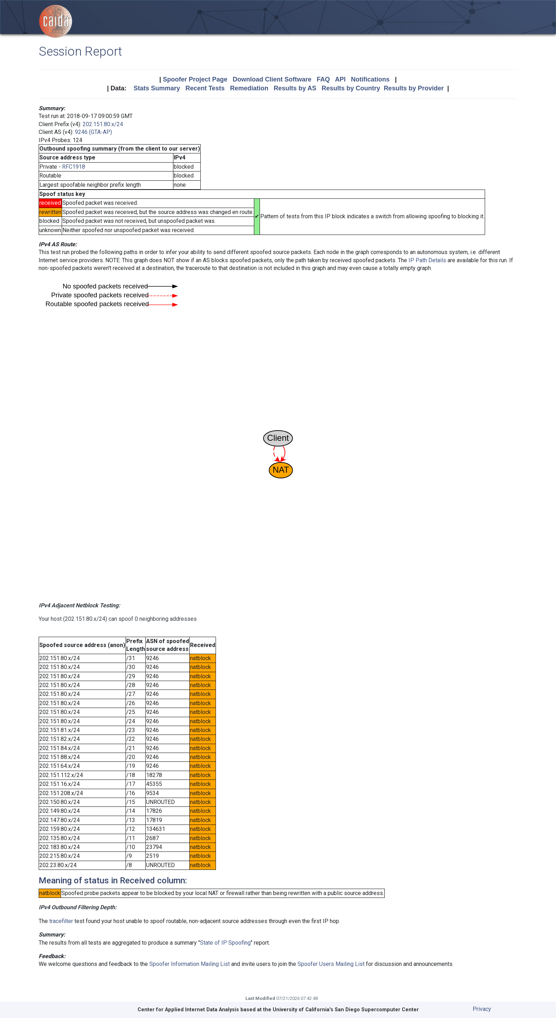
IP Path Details (427, 260)
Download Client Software (272, 79)
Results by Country (351, 88)
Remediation (249, 88)
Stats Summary (157, 88)
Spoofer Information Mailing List (189, 964)
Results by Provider (414, 88)
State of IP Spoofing (225, 942)
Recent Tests (205, 88)
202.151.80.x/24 (103, 124)
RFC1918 (73, 166)
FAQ (323, 79)
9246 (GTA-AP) (93, 132)
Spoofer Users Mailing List (331, 964)
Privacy (482, 1009)
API (340, 79)
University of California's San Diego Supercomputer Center (346, 1010)
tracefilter (61, 921)
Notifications (370, 79)
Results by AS (295, 88)
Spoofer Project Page (195, 79)
